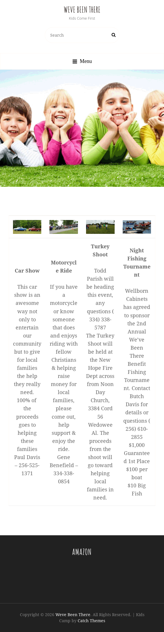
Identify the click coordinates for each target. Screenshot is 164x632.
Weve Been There (82, 10)
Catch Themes (91, 620)
